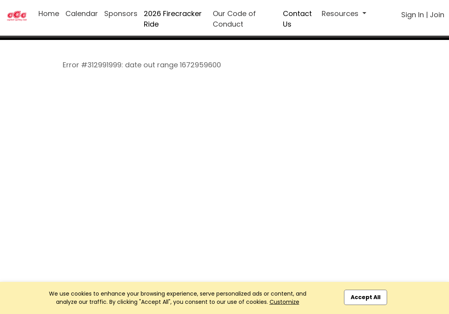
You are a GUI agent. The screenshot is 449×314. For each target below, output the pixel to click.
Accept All (365, 297)
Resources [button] (341, 13)
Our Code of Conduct (234, 19)
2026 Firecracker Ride (173, 19)
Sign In (412, 15)
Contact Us (297, 19)
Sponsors (121, 13)
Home (48, 13)
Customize (284, 302)
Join (437, 15)
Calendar (81, 13)
